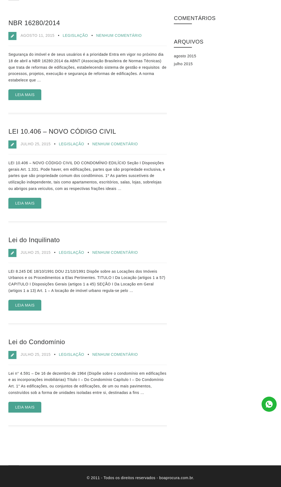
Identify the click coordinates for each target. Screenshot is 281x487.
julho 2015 (183, 64)
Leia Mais (25, 95)
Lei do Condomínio (36, 341)
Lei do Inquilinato (34, 240)
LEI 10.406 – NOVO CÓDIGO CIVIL (62, 131)
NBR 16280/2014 (34, 23)
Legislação (75, 35)
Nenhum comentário (119, 35)
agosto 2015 (185, 56)
